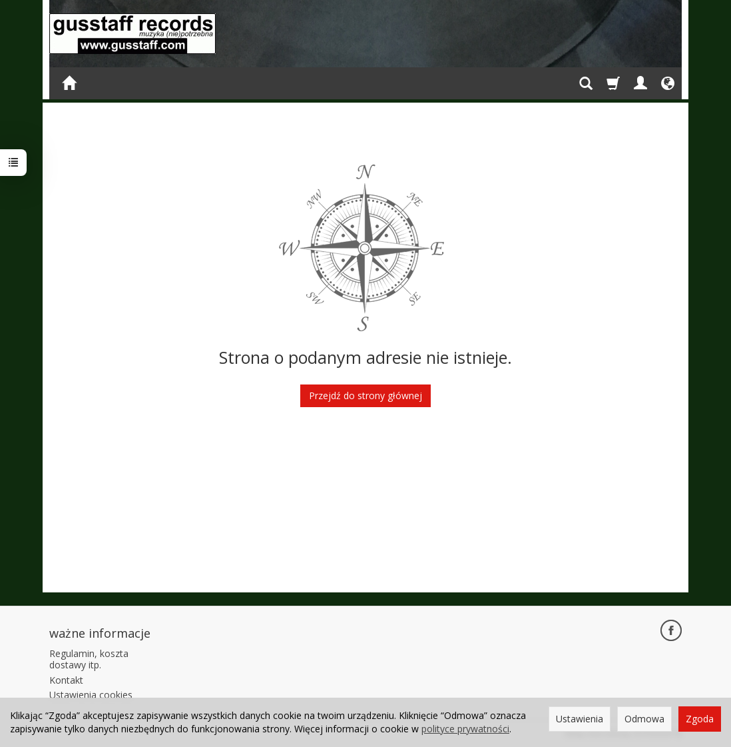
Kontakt (66, 680)
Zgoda (700, 718)
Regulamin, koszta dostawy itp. (88, 659)
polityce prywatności (465, 728)
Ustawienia (579, 718)
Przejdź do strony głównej (365, 395)
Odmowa (644, 718)
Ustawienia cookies (90, 694)
